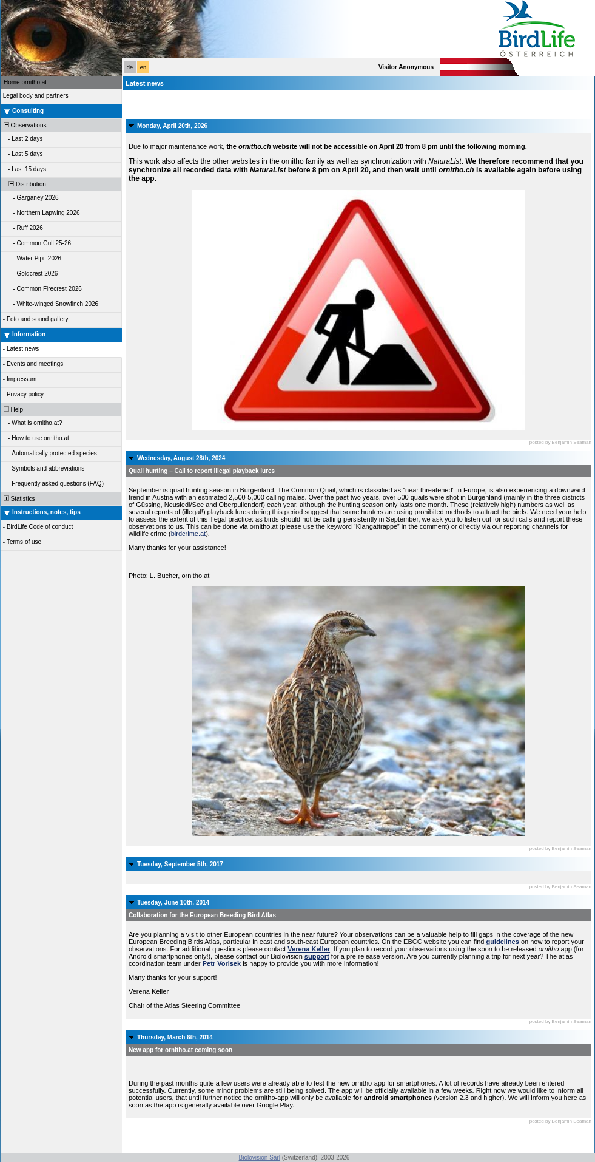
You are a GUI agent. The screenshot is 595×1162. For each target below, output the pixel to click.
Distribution (24, 184)
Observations (24, 125)
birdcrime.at (188, 533)
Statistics (18, 498)
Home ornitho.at (25, 82)
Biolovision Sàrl (259, 1157)
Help (12, 409)
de (130, 67)
